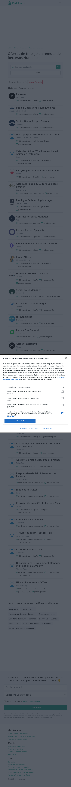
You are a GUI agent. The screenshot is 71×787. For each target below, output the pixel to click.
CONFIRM (20, 421)
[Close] (67, 359)
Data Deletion (23, 428)
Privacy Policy (47, 428)
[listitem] (35, 387)
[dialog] (35, 393)
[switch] (62, 391)
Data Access (35, 428)
